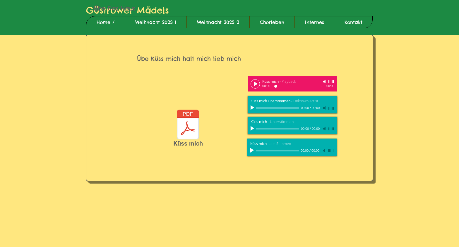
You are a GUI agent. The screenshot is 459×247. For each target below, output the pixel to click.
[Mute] (325, 81)
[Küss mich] (188, 129)
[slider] (331, 81)
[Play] (255, 84)
